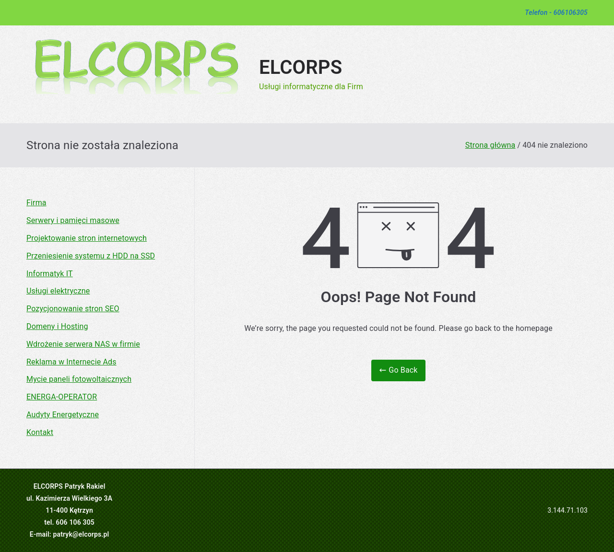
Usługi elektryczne (58, 290)
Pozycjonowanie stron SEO (72, 308)
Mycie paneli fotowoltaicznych (78, 379)
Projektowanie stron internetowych (86, 238)
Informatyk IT (49, 273)
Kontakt (39, 432)
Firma (36, 202)
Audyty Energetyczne (62, 414)
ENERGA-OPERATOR (61, 396)
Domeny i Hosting (57, 326)
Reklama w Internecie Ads (71, 361)
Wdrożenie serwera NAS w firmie (83, 344)
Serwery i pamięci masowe (72, 220)
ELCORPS (300, 67)
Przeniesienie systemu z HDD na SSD (90, 255)
